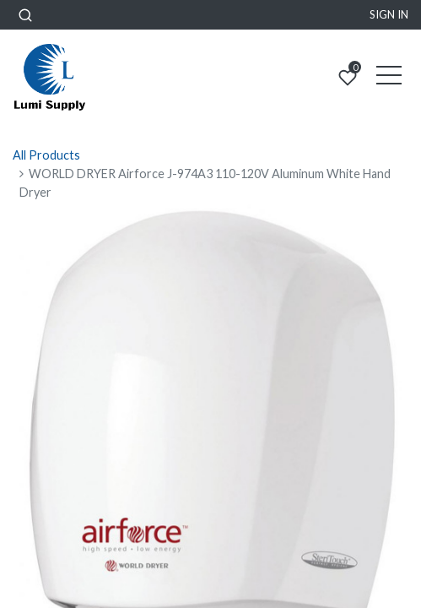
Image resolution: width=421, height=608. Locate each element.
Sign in (389, 14)
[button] (25, 15)
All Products (46, 155)
